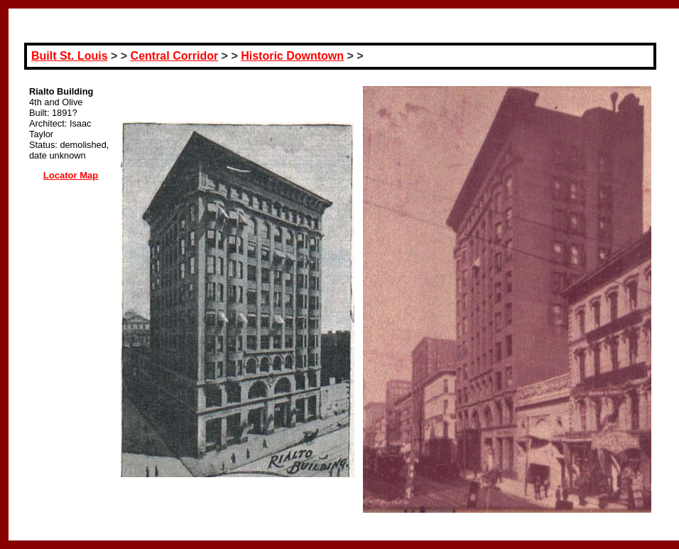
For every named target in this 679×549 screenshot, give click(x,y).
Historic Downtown (292, 56)
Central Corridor (175, 56)
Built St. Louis (69, 56)
